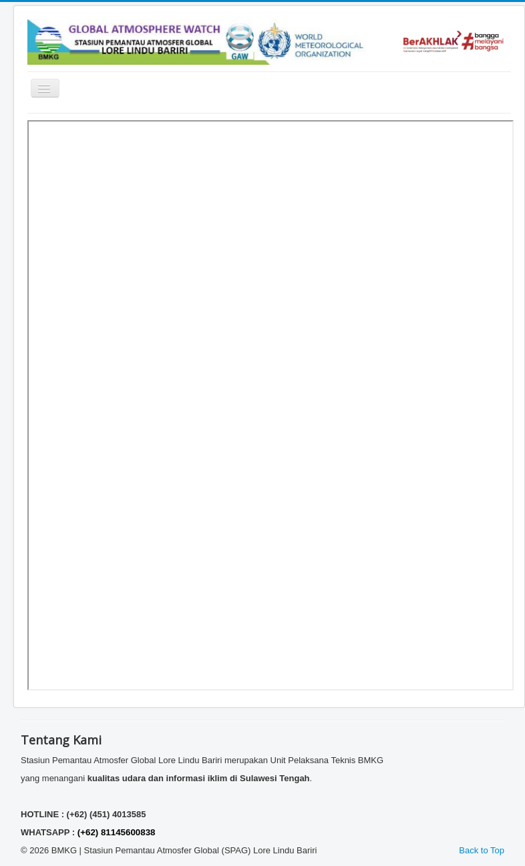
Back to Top (481, 850)
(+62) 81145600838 (116, 832)
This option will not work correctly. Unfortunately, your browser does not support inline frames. (270, 405)
